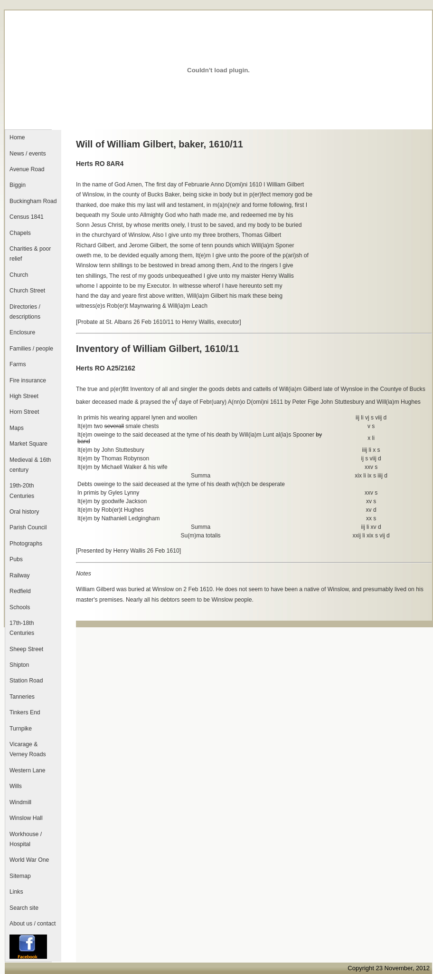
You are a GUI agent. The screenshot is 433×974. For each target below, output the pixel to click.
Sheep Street (26, 649)
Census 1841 (26, 217)
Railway (19, 575)
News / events (27, 153)
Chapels (20, 233)
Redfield (20, 591)
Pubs (16, 559)
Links (16, 891)
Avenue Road (26, 169)
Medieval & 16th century (30, 465)
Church (18, 275)
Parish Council (28, 527)
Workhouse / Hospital (25, 839)
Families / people (31, 348)
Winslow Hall (26, 818)
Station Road (26, 680)
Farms (17, 364)
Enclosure (22, 332)
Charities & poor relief (30, 253)
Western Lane (27, 770)
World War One (29, 860)
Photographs (25, 543)
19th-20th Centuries (21, 490)
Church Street (27, 290)
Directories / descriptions (24, 311)
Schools (19, 607)
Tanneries (22, 696)
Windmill (20, 802)
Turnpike (20, 728)
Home (17, 137)
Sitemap (20, 876)
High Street (23, 396)
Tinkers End (24, 712)
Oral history (24, 511)
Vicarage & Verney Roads (27, 749)
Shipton (19, 665)
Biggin (17, 185)
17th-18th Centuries (21, 628)
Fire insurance (27, 380)
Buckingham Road (32, 201)
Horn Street (24, 412)
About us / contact (32, 923)
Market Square (28, 443)
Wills (15, 786)
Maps (16, 428)
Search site (23, 908)
